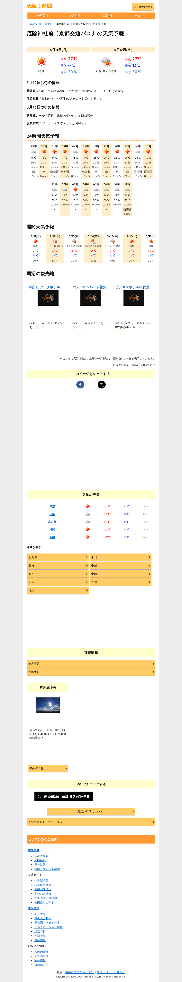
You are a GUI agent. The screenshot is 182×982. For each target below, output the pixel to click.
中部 (94, 565)
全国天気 (42, 15)
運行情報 (40, 864)
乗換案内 (33, 850)
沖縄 (31, 590)
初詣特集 (40, 935)
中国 (94, 574)
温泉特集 (40, 940)
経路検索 (40, 860)
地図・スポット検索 (47, 869)
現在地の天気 (141, 7)
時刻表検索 (41, 856)
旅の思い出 (41, 965)
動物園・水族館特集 (47, 922)
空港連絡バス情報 (45, 898)
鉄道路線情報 (42, 885)
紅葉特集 (40, 931)
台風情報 (107, 15)
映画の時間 (41, 951)
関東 (31, 565)
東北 (94, 557)
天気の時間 (34, 24)
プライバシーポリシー (111, 972)
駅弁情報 (40, 960)
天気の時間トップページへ (45, 822)
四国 (31, 582)
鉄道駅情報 (41, 880)
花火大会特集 (42, 918)
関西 (48, 24)
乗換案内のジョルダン (79, 972)
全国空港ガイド (44, 902)
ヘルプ (139, 15)
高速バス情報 (42, 893)
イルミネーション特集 (48, 927)
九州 (94, 582)
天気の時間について (90, 811)
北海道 (33, 557)
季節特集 (33, 908)
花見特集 (40, 914)
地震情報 (75, 15)
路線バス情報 (42, 889)
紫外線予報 (37, 768)
